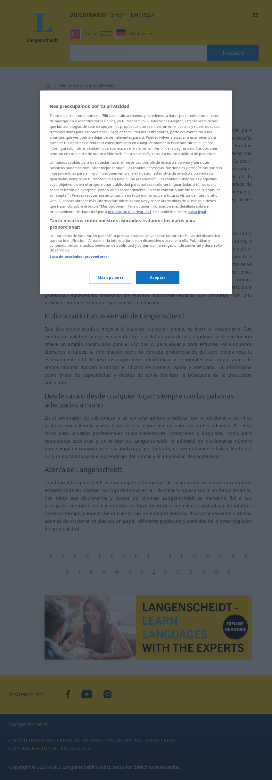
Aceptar (158, 277)
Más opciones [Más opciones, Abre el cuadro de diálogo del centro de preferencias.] (111, 277)
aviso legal (197, 211)
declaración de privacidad (129, 211)
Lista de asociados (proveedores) (79, 256)
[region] (136, 192)
